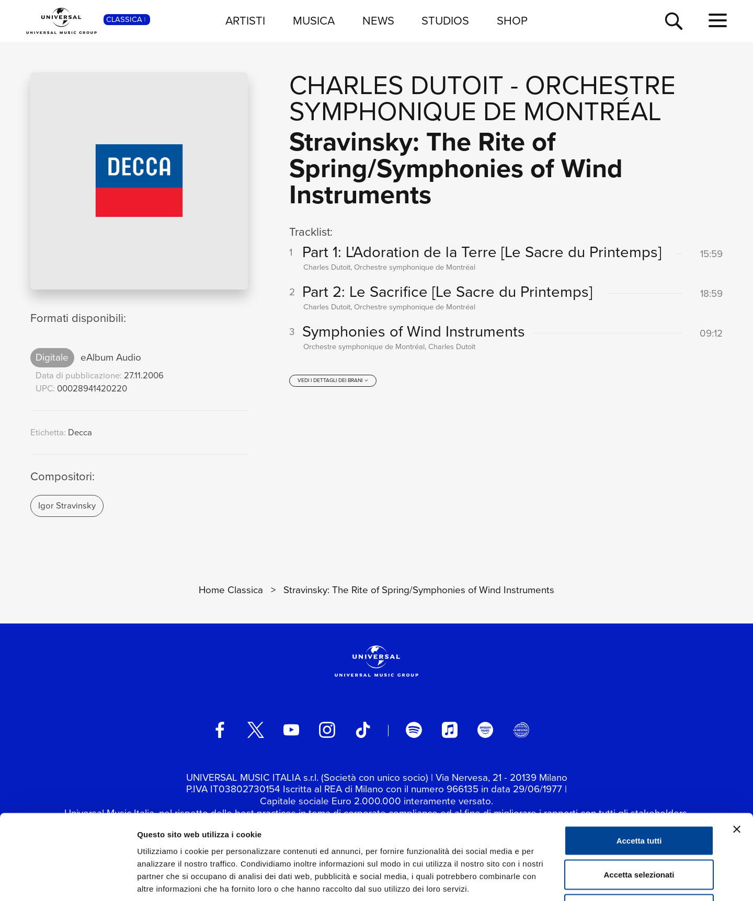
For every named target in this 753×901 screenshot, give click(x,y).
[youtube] (291, 729)
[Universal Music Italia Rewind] (520, 729)
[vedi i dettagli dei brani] (333, 381)
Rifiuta (639, 832)
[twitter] (255, 729)
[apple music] (449, 729)
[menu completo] (718, 21)
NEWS (378, 20)
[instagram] (326, 729)
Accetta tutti (639, 763)
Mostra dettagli (550, 880)
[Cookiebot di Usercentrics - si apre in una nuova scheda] (67, 880)
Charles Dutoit (396, 85)
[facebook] (219, 729)
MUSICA (314, 20)
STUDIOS (445, 20)
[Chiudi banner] (736, 752)
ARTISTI (245, 20)
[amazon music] (485, 729)
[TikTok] (362, 729)
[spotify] (413, 729)
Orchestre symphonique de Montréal (482, 98)
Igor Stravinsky (67, 505)
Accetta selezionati (638, 798)
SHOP (512, 20)
